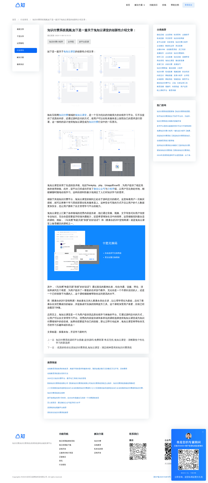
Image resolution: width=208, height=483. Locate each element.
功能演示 (154, 5)
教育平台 (185, 79)
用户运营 (184, 87)
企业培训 (168, 53)
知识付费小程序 (56, 41)
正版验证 (62, 457)
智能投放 (177, 79)
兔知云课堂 (69, 51)
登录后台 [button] (188, 5)
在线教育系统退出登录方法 (57, 373)
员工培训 (182, 49)
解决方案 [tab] (20, 57)
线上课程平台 (162, 90)
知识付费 (63, 114)
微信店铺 (160, 35)
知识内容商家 (179, 38)
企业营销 (168, 35)
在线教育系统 (172, 49)
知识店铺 (177, 57)
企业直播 (168, 57)
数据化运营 (169, 46)
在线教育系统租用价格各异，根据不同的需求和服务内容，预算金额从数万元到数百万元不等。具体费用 (87, 369)
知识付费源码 (179, 53)
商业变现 (160, 61)
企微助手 (185, 35)
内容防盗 (175, 87)
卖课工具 (160, 64)
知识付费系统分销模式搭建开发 (169, 121)
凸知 (174, 83)
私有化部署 (98, 449)
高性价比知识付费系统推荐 (57, 412)
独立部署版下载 (65, 445)
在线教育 (97, 445)
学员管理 (168, 38)
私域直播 (168, 72)
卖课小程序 (178, 75)
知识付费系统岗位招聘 (56, 393)
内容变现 (170, 42)
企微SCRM (161, 49)
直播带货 (185, 57)
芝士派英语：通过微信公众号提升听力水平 (63, 403)
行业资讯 (24, 19)
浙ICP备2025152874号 (162, 477)
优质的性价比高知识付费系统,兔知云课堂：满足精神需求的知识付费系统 (94, 347)
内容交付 (160, 75)
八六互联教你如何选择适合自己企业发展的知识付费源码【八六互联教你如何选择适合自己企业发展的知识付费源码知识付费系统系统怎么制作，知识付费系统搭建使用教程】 (114, 388)
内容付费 (168, 64)
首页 (128, 5)
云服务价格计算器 (66, 453)
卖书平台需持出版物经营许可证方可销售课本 (174, 126)
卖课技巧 (177, 64)
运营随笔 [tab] (20, 43)
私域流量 (160, 38)
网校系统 (168, 79)
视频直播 (177, 72)
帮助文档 (175, 5)
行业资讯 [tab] (20, 50)
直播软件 (160, 53)
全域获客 (160, 79)
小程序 (110, 188)
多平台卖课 (84, 41)
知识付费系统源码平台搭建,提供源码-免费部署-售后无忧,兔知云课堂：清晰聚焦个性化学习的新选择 (100, 341)
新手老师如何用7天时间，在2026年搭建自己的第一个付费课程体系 (73, 398)
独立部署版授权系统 (67, 441)
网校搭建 (168, 75)
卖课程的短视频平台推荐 (56, 408)
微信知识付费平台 (164, 83)
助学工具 (160, 57)
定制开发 (62, 449)
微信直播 (172, 68)
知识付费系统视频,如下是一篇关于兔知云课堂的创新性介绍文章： (59, 19)
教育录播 (172, 90)
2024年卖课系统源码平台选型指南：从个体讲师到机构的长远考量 (182, 155)
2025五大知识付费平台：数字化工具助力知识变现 (66, 378)
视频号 (168, 87)
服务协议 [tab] (20, 64)
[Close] (203, 432)
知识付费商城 (162, 68)
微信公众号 (99, 188)
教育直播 (160, 87)
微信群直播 (179, 61)
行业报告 (62, 465)
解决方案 (139, 5)
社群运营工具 (182, 83)
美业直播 (178, 46)
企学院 (71, 41)
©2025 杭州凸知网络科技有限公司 (34, 477)
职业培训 (185, 72)
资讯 (61, 461)
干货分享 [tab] (20, 36)
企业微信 (160, 46)
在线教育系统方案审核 (165, 141)
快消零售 (177, 35)
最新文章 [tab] (20, 29)
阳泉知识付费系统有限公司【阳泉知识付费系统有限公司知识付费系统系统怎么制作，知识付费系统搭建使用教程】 (91, 383)
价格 (164, 5)
